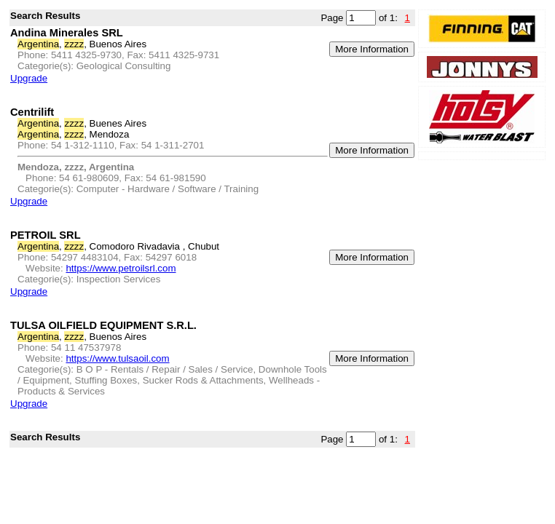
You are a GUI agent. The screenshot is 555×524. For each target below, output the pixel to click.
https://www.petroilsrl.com (121, 268)
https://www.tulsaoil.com (117, 358)
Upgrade (28, 78)
